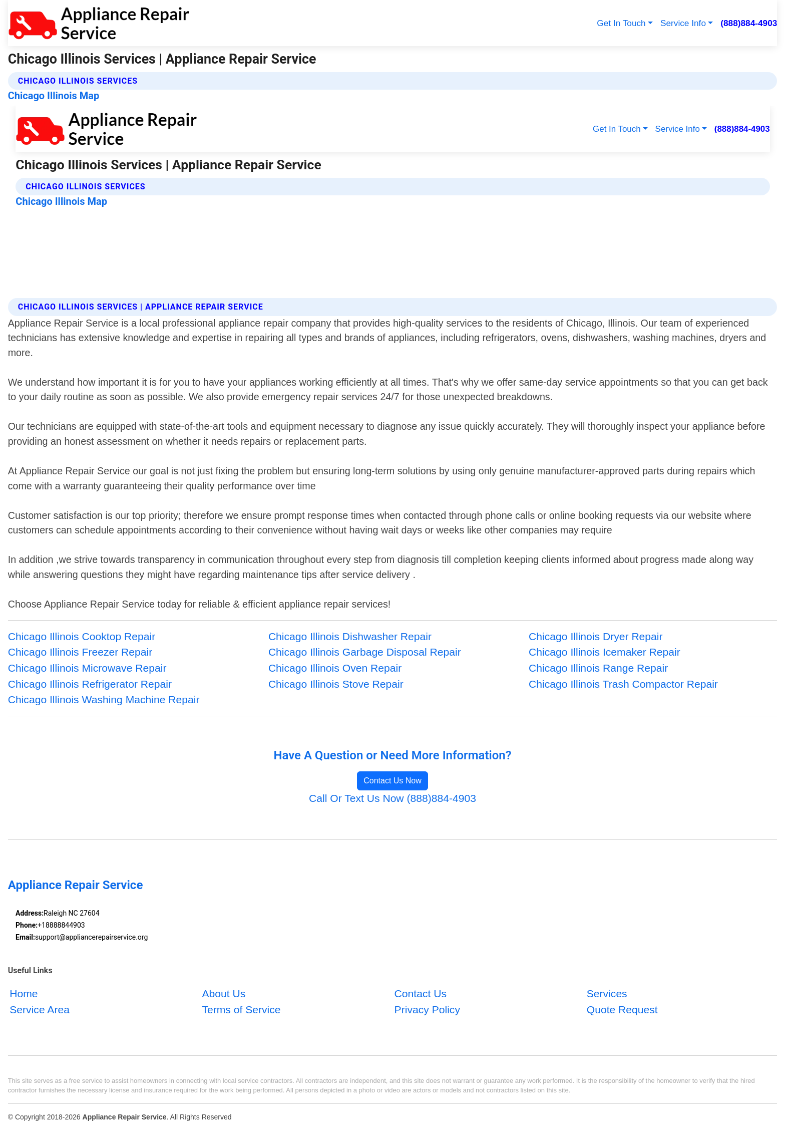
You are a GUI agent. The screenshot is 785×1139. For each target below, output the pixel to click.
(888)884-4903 (748, 23)
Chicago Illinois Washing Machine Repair (104, 699)
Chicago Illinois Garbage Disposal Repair (364, 652)
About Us (223, 993)
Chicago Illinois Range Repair (598, 668)
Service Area (40, 1009)
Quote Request (622, 1009)
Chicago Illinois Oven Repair (335, 668)
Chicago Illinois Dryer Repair (596, 636)
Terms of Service (241, 1009)
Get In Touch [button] (621, 23)
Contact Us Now (392, 780)
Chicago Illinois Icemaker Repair (604, 652)
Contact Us (421, 993)
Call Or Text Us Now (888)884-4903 (392, 798)
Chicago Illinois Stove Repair (336, 684)
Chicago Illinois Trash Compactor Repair (623, 684)
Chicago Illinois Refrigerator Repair (90, 684)
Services (607, 993)
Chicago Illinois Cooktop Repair (82, 636)
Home (24, 993)
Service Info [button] (683, 23)
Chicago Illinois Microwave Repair (87, 668)
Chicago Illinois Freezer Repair (80, 652)
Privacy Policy (427, 1009)
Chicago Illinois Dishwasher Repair (350, 636)
